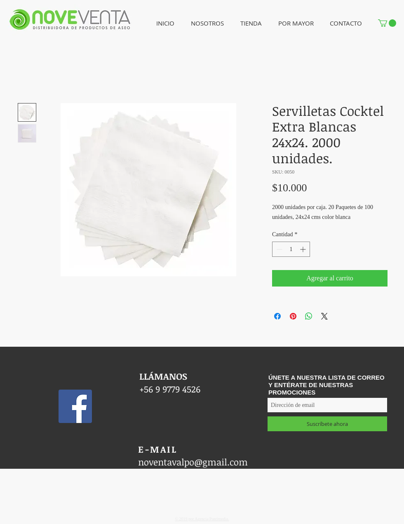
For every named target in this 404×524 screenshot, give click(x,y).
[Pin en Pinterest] (293, 316)
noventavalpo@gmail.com (193, 462)
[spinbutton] (291, 249)
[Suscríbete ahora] (327, 423)
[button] (207, 23)
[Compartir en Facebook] (277, 316)
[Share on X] (324, 316)
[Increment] (303, 249)
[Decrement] (278, 249)
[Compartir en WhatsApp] (309, 316)
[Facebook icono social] (75, 406)
